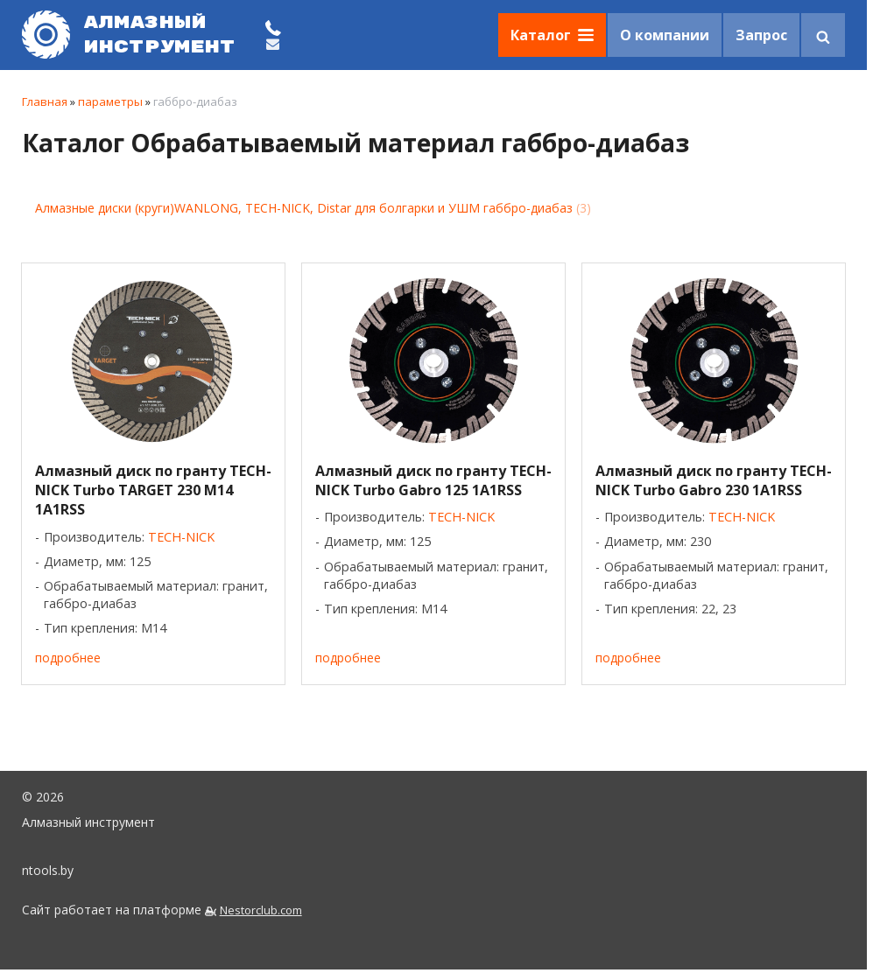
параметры (110, 101)
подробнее (68, 657)
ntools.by (48, 870)
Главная (44, 101)
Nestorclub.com (261, 910)
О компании (664, 35)
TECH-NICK (181, 536)
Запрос (761, 35)
